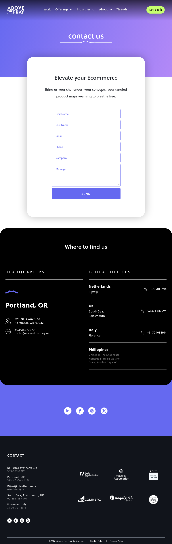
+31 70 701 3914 (157, 332)
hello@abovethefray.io (32, 333)
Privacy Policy (116, 541)
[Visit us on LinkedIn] (9, 520)
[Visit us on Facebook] (16, 520)
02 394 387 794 (157, 311)
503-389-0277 (25, 330)
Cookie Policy (97, 541)
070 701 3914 (159, 289)
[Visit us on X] (28, 520)
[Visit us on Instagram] (22, 520)
